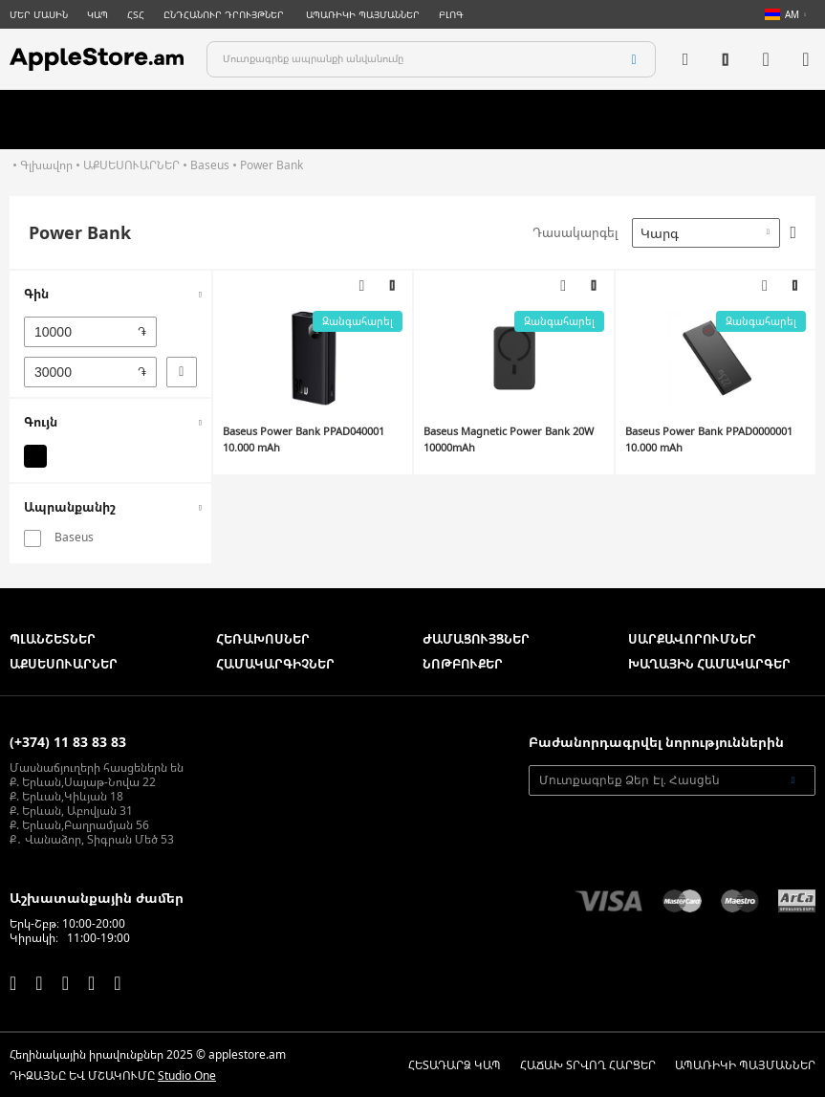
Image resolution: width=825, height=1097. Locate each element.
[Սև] (35, 456)
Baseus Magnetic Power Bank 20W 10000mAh (508, 439)
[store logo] (97, 59)
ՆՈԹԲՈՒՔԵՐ (463, 663)
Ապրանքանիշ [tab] (70, 507)
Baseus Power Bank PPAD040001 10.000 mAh (303, 439)
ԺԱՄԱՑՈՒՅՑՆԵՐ (476, 638)
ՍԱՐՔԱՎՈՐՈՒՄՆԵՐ (692, 638)
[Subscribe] (793, 780)
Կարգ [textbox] (659, 233)
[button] (392, 286)
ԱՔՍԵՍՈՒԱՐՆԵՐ (131, 165)
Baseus (209, 165)
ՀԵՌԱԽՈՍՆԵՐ (263, 638)
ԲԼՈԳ (451, 14)
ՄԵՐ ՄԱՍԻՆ (39, 14)
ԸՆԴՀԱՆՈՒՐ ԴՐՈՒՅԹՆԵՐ (225, 14)
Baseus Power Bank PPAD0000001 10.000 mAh (708, 439)
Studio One (187, 1075)
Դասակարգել (575, 232)
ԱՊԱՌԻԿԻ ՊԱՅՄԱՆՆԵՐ (363, 14)
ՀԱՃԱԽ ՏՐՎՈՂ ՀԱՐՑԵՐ (588, 1065)
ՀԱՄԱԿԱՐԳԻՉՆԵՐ (275, 663)
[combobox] (431, 59)
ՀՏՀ (135, 14)
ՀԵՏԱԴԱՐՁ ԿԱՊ (454, 1065)
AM (782, 14)
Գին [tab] (36, 293)
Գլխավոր (46, 165)
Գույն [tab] (40, 421)
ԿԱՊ (97, 14)
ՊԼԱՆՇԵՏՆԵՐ (53, 638)
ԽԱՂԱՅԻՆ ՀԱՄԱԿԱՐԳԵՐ (709, 663)
